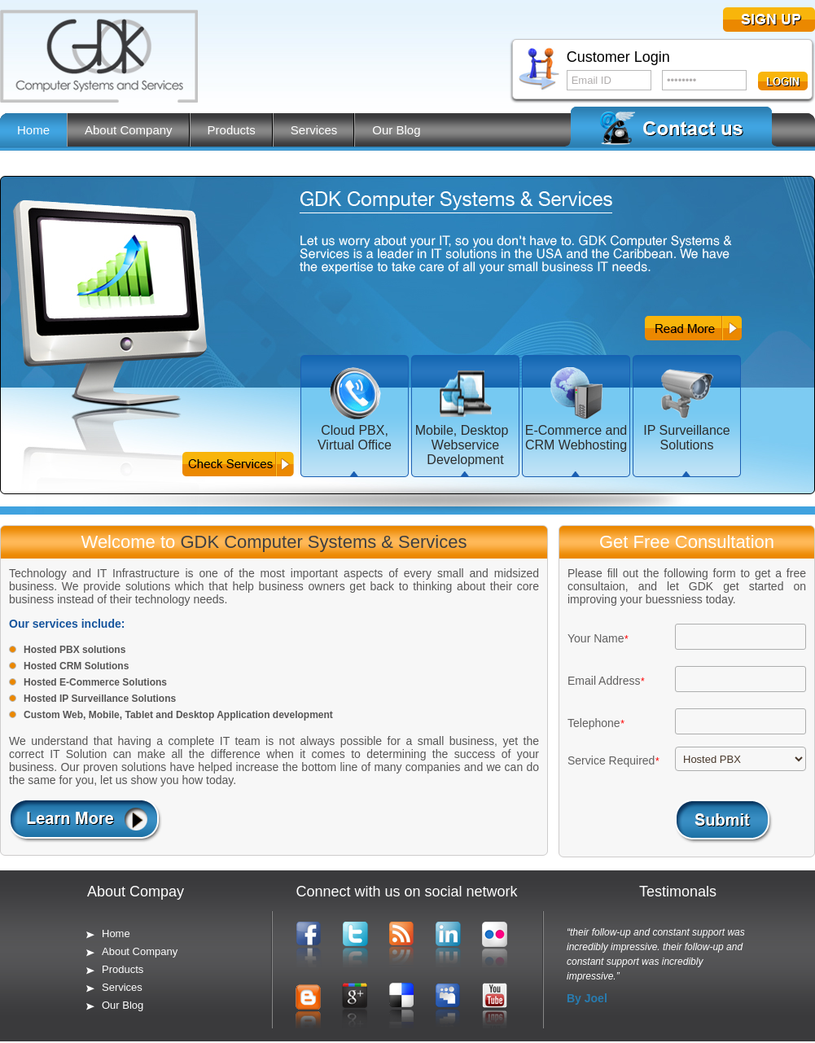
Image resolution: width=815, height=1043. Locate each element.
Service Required (611, 760)
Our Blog (396, 130)
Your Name (595, 638)
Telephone (593, 723)
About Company (129, 130)
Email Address (603, 680)
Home (33, 130)
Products (232, 130)
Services (314, 130)
